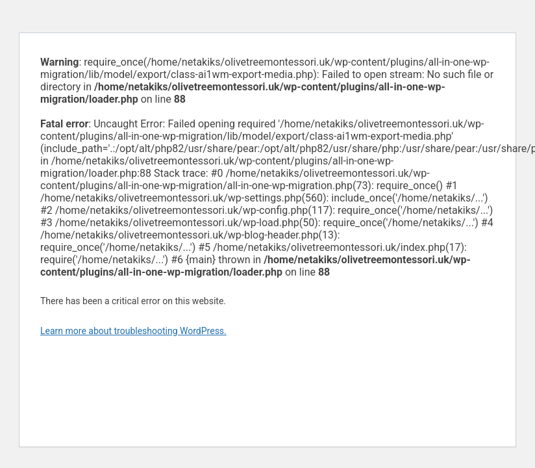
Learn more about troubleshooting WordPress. (133, 331)
